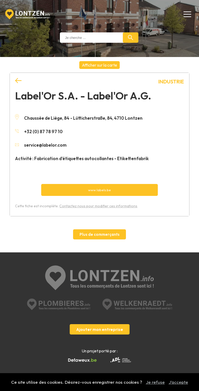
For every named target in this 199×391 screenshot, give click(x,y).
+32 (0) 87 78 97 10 (39, 131)
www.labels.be (99, 190)
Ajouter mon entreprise (99, 329)
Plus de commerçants (99, 234)
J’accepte (178, 382)
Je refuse (155, 382)
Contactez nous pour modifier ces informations (98, 206)
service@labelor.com (41, 145)
